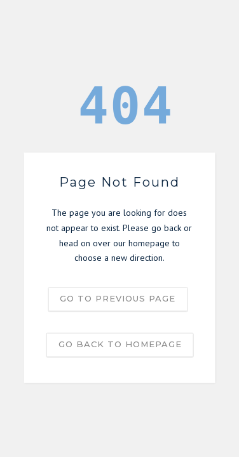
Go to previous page (117, 299)
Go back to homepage (120, 345)
